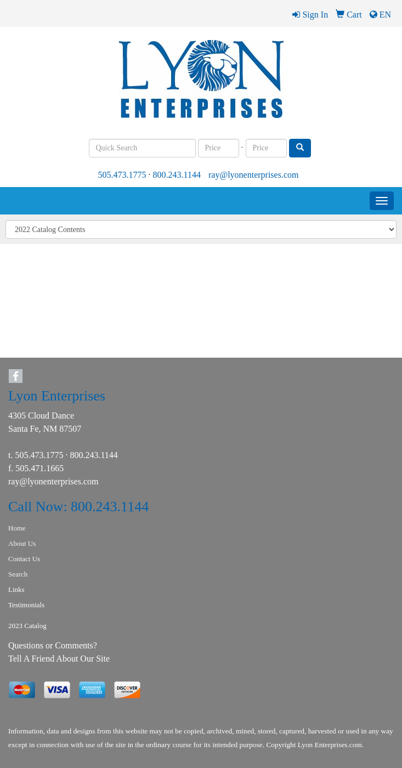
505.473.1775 (122, 174)
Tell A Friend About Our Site (59, 658)
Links (16, 589)
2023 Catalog (27, 626)
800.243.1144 (177, 174)
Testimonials (26, 605)
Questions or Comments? (52, 645)
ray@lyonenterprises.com (253, 174)
